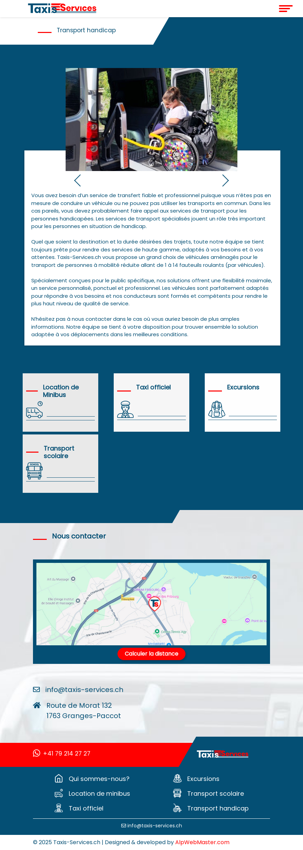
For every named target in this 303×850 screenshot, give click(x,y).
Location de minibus (99, 793)
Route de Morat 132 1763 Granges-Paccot (83, 711)
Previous (69, 179)
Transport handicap (218, 808)
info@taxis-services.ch (84, 689)
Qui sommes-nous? (99, 778)
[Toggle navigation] (270, 8)
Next (234, 179)
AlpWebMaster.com (202, 842)
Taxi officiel (86, 808)
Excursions (203, 778)
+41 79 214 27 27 (61, 753)
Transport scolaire (215, 793)
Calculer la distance (151, 654)
